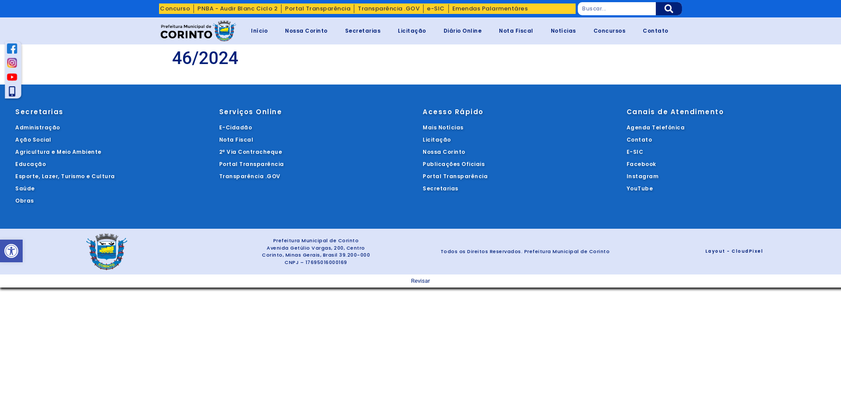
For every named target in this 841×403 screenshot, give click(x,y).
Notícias (563, 30)
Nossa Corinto (306, 30)
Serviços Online (250, 111)
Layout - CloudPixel (734, 251)
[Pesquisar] (669, 8)
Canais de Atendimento (675, 111)
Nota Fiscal (516, 30)
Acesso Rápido (453, 111)
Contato (655, 30)
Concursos (609, 30)
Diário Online (463, 30)
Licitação (412, 30)
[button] (11, 251)
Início (259, 30)
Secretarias (363, 30)
